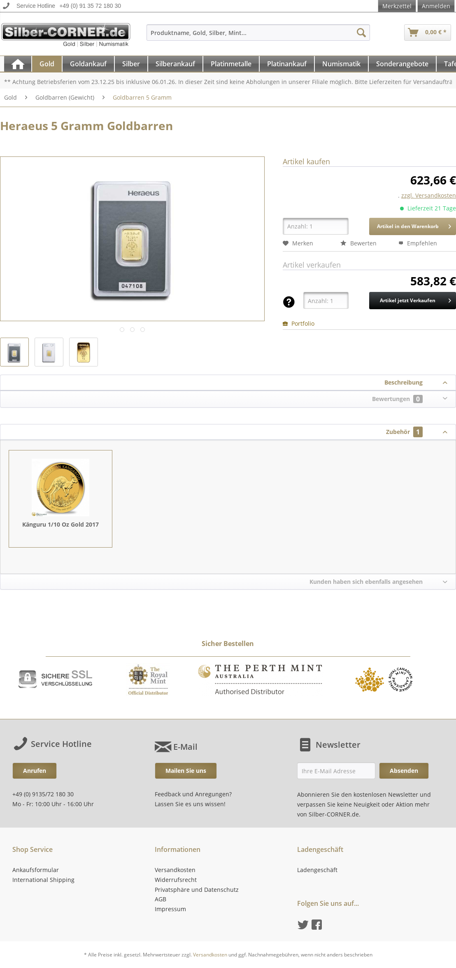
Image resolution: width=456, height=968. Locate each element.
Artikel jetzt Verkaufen (415, 299)
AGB (160, 899)
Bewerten (358, 243)
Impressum (170, 909)
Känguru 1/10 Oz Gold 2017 (60, 524)
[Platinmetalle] (231, 64)
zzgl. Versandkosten (428, 195)
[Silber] (131, 64)
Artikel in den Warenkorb (414, 225)
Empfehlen (417, 243)
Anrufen (34, 770)
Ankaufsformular (35, 870)
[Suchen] (361, 32)
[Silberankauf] (175, 64)
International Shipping (43, 880)
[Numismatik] (341, 64)
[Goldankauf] (88, 64)
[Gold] (47, 64)
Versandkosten (175, 870)
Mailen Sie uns (185, 770)
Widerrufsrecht (176, 880)
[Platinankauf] (287, 64)
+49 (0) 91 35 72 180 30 (90, 5)
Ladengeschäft (317, 870)
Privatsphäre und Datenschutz (197, 889)
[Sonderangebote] (402, 64)
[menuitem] (258, 36)
